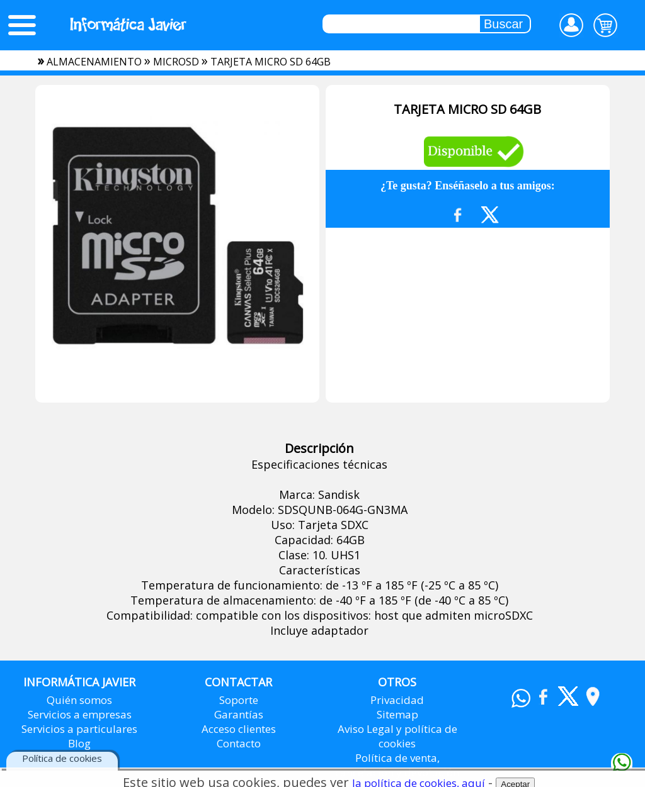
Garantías (238, 714)
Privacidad (397, 700)
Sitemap (397, 714)
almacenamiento (94, 62)
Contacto (239, 743)
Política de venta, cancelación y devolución (397, 765)
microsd (176, 62)
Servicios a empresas (80, 714)
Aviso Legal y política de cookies (397, 736)
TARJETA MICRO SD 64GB (270, 62)
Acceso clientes (239, 729)
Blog (79, 743)
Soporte (238, 700)
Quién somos (79, 700)
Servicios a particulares (79, 729)
